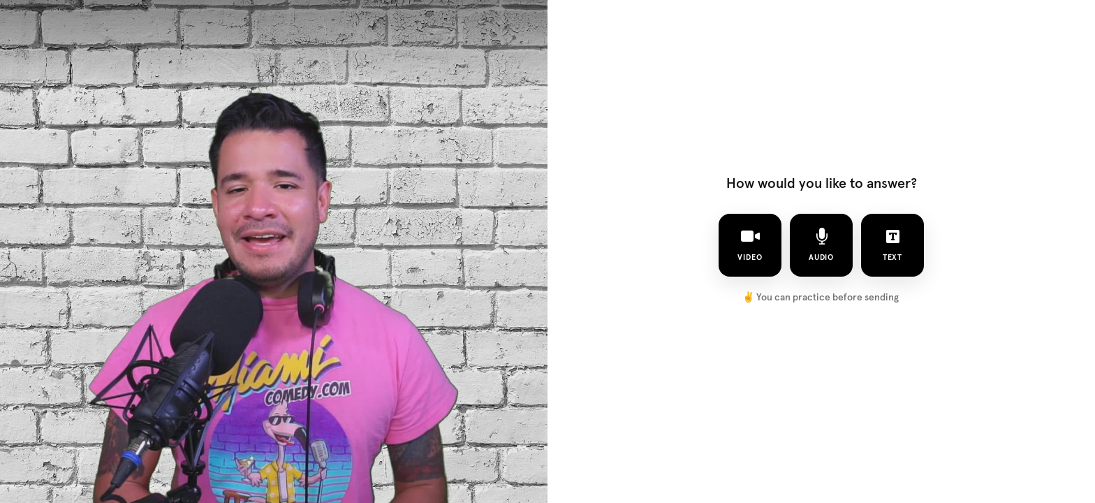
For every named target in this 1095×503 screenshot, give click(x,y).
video (750, 244)
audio (822, 244)
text (893, 244)
